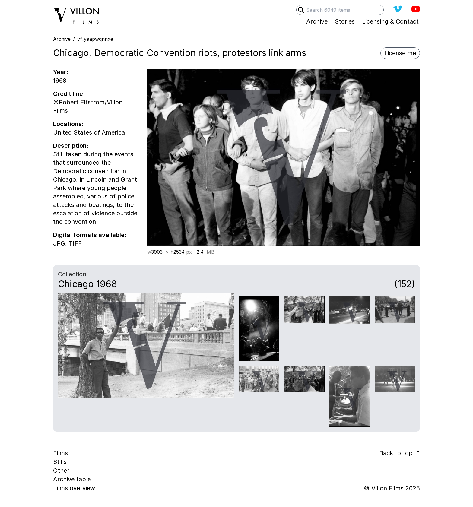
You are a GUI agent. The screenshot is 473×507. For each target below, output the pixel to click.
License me (400, 53)
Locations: (68, 124)
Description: (70, 145)
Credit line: (69, 93)
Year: (60, 72)
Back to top (399, 453)
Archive (62, 39)
